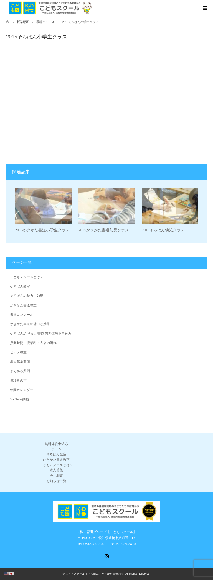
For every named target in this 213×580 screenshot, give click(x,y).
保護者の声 (18, 380)
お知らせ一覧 (56, 481)
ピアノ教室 (18, 352)
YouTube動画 (19, 399)
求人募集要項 (20, 362)
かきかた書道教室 (23, 305)
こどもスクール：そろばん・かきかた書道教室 (94, 573)
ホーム (56, 449)
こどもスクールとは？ (26, 277)
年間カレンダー (21, 390)
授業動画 (23, 22)
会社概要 (56, 476)
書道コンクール (21, 315)
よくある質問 (20, 371)
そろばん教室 (20, 286)
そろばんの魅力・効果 (26, 296)
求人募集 (56, 470)
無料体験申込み (56, 444)
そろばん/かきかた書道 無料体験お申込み (41, 333)
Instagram (106, 556)
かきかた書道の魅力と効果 (30, 324)
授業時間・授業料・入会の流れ (33, 343)
